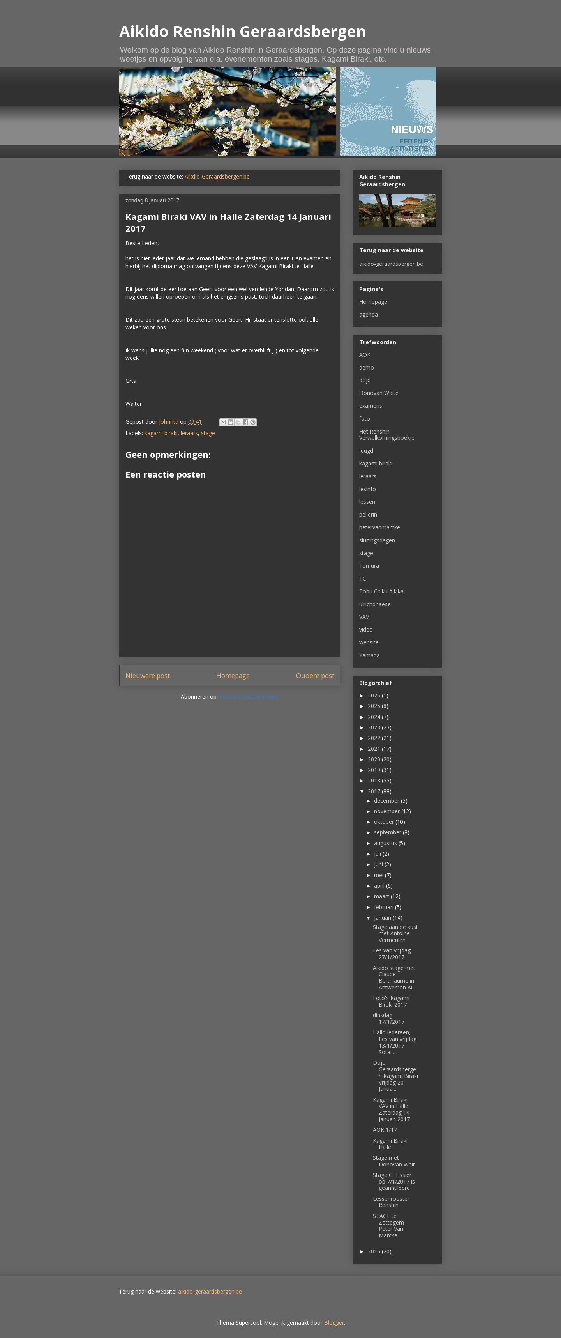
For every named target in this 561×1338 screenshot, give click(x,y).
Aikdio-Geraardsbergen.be (217, 176)
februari (384, 907)
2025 (375, 706)
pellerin (368, 514)
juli (378, 853)
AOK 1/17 (385, 1129)
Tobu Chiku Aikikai (382, 591)
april (380, 885)
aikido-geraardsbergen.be (391, 263)
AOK (364, 354)
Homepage (233, 675)
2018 (375, 780)
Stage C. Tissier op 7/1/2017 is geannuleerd (394, 1181)
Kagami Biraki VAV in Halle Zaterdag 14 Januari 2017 (391, 1109)
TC (362, 578)
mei (379, 875)
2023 (375, 727)
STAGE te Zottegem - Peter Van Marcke (390, 1225)
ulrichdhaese (375, 604)
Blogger (334, 1322)
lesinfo (367, 489)
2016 (375, 1251)
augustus (386, 843)
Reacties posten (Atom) (249, 696)
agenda (368, 314)
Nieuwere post (147, 675)
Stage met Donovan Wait (394, 1161)
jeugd (366, 450)
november (387, 811)
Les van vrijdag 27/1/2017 (392, 954)
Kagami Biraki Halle (390, 1144)
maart (382, 896)
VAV (364, 616)
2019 (375, 769)
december (387, 800)
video (366, 629)
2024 (375, 716)
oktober (384, 821)
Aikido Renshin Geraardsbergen (242, 31)
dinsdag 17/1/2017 (388, 1018)
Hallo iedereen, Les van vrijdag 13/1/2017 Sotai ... (394, 1041)
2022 (375, 738)
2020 (375, 759)
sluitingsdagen (377, 540)
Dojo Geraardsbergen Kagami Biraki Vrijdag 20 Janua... (395, 1075)
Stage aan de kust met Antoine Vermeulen (395, 933)
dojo (365, 380)
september (388, 832)
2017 (375, 791)
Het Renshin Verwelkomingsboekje (387, 435)
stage (208, 433)
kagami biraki (161, 433)
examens (370, 405)
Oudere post (315, 675)
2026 (375, 695)
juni (379, 864)
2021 (375, 748)
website (369, 642)
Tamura (369, 565)
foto (364, 418)
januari (383, 917)
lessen (367, 501)
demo (366, 367)
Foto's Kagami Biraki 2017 (391, 1001)
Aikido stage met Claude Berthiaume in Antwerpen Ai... (394, 977)
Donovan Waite (379, 392)
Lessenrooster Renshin (391, 1202)
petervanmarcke (379, 527)
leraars (189, 433)
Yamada (369, 655)
